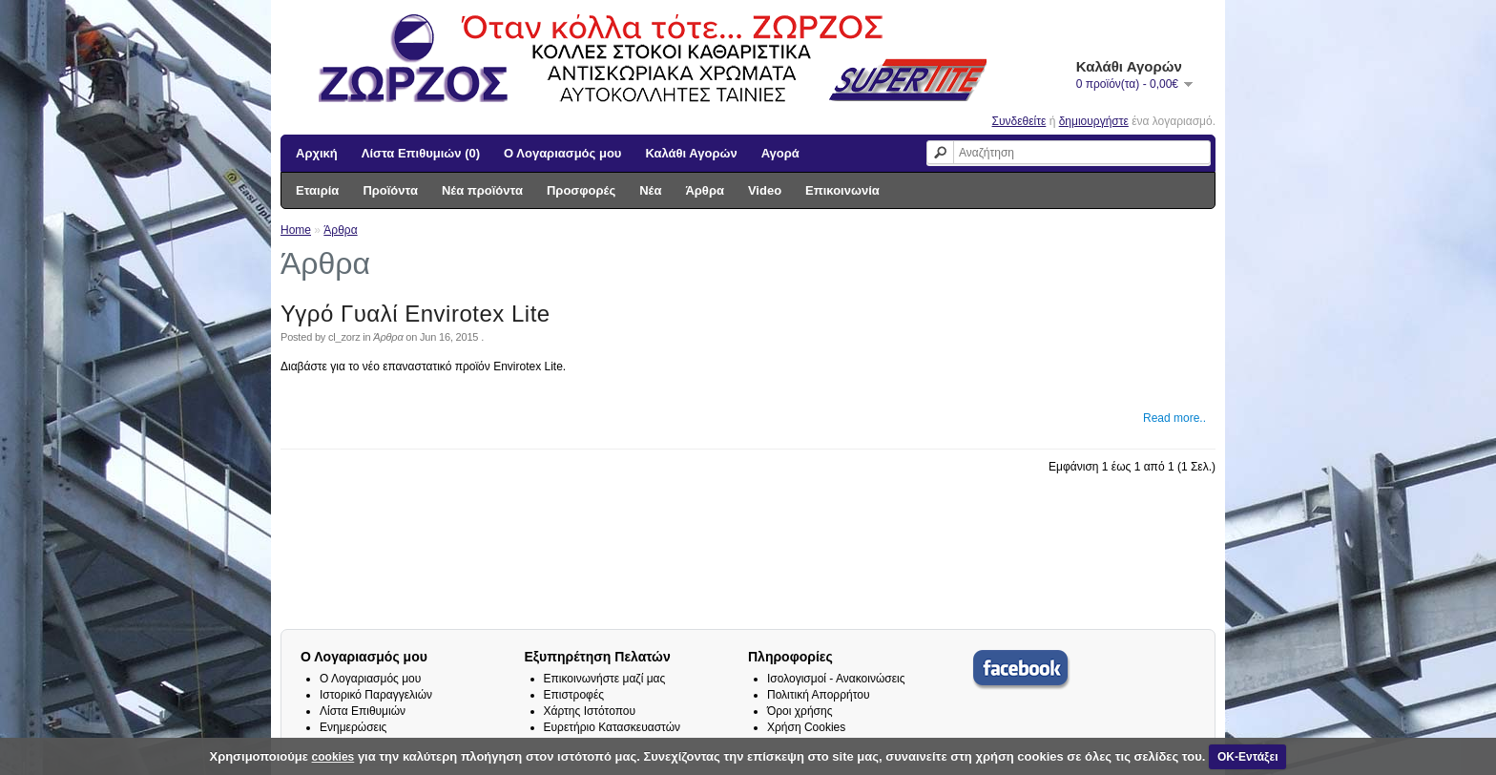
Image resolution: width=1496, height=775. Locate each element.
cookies (333, 757)
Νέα (650, 190)
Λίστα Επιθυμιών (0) (421, 153)
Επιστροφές (574, 695)
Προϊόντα (390, 190)
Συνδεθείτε (1019, 121)
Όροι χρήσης (799, 711)
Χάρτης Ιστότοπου (590, 711)
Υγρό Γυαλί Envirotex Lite (415, 313)
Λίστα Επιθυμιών (362, 711)
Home (295, 230)
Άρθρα (704, 190)
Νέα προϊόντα (482, 190)
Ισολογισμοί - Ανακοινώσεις (836, 678)
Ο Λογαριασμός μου (562, 153)
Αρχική (317, 153)
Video (764, 190)
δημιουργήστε (1094, 121)
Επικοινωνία (842, 190)
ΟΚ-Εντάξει (1247, 757)
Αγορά (780, 153)
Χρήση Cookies (806, 727)
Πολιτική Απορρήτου (818, 695)
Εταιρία (317, 190)
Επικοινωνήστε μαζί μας (605, 678)
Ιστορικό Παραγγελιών (376, 695)
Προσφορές (581, 190)
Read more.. (1174, 418)
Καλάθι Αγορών (691, 153)
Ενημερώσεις (353, 727)
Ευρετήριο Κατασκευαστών (612, 727)
